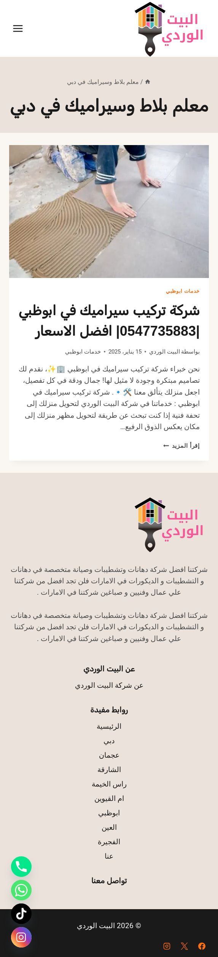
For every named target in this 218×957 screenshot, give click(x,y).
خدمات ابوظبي (183, 291)
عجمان (109, 755)
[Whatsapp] (21, 890)
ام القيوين (109, 798)
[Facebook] (201, 946)
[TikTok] (21, 913)
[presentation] (109, 211)
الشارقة (109, 769)
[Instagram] (167, 946)
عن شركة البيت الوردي (109, 685)
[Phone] (21, 866)
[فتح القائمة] (18, 28)
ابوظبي (109, 813)
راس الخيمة (109, 784)
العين (109, 827)
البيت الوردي (164, 351)
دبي (109, 740)
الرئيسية (109, 726)
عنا (109, 856)
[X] (184, 946)
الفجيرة (109, 841)
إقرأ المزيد (181, 445)
